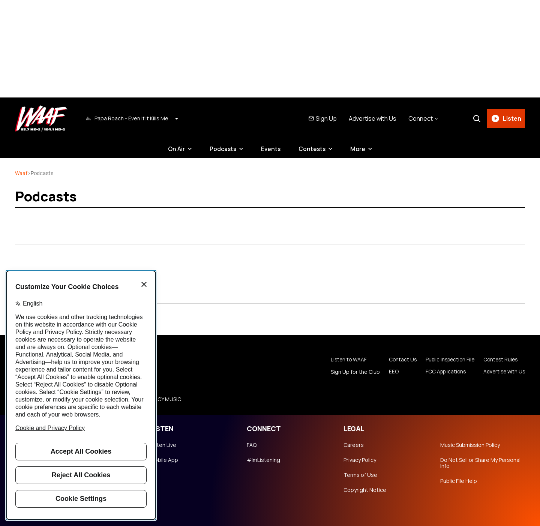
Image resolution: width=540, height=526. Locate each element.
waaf (21, 173)
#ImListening (263, 460)
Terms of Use (360, 475)
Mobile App (164, 460)
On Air (175, 148)
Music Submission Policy (470, 445)
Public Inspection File (446, 360)
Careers (354, 445)
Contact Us (397, 360)
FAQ (251, 445)
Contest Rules (499, 360)
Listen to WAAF (343, 360)
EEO (388, 372)
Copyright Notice (365, 490)
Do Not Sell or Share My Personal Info (480, 463)
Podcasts (222, 148)
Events (271, 148)
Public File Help (458, 481)
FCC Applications (441, 372)
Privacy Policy (360, 460)
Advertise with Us (372, 118)
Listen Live (163, 445)
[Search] (475, 118)
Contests (313, 148)
